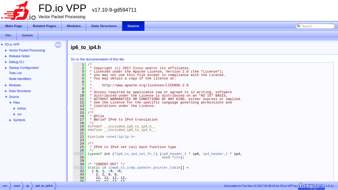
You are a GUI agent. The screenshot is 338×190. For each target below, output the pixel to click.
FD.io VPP (12, 44)
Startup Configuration (24, 68)
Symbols (19, 120)
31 (79, 167)
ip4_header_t (215, 153)
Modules (15, 85)
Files (16, 102)
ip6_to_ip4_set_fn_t (136, 153)
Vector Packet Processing (27, 50)
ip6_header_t (174, 153)
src (19, 114)
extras (21, 108)
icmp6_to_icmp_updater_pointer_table (144, 167)
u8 (104, 167)
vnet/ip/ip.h (120, 136)
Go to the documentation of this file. (98, 59)
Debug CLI (16, 62)
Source (14, 97)
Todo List (15, 73)
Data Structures (20, 91)
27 (79, 153)
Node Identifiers (20, 79)
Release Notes (19, 56)
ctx (177, 157)
